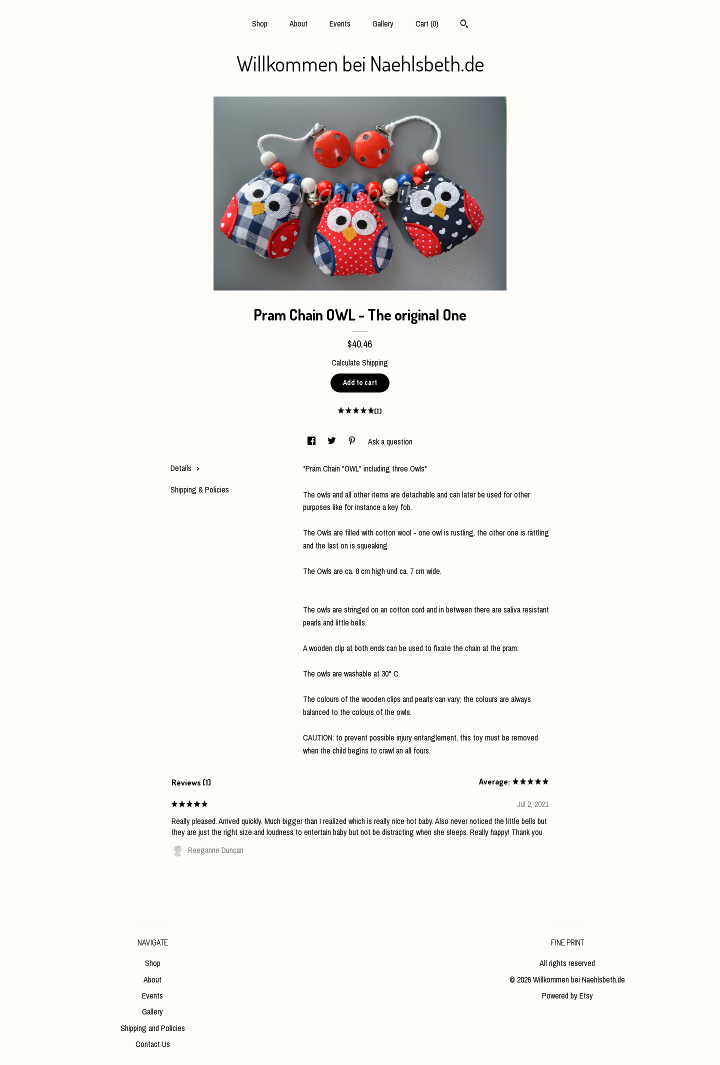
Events (340, 23)
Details (185, 468)
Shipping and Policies (152, 1028)
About (299, 23)
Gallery (383, 23)
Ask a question (390, 441)
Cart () (427, 23)
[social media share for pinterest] (353, 441)
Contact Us (153, 1044)
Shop (260, 23)
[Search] (464, 25)
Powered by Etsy (567, 995)
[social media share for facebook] (313, 441)
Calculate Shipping (360, 362)
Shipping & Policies (199, 489)
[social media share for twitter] (333, 441)
